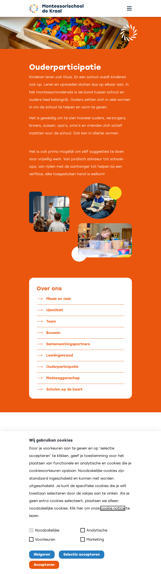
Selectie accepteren (81, 554)
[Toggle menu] (129, 8)
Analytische (93, 530)
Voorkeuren (42, 539)
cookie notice (113, 508)
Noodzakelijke (44, 530)
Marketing (92, 539)
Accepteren (44, 565)
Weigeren (42, 554)
